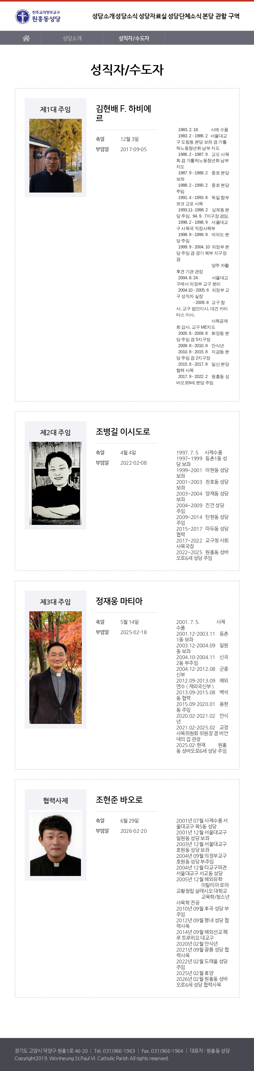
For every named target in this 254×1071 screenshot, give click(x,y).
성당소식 (126, 16)
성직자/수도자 (134, 38)
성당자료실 (153, 16)
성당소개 (103, 16)
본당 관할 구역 (221, 16)
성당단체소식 (185, 16)
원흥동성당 (50, 16)
